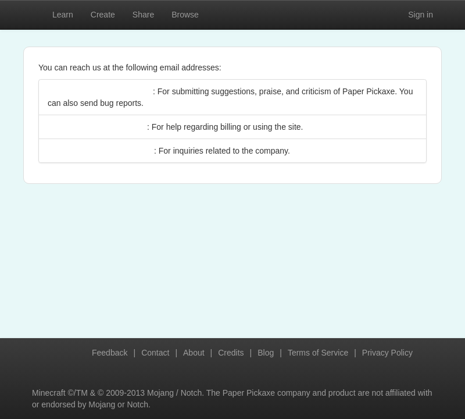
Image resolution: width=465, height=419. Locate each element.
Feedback (109, 352)
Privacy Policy (387, 352)
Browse (185, 14)
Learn (62, 14)
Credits (231, 352)
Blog (265, 352)
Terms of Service (318, 352)
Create (103, 14)
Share (143, 14)
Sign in (420, 14)
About (194, 352)
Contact (155, 352)
